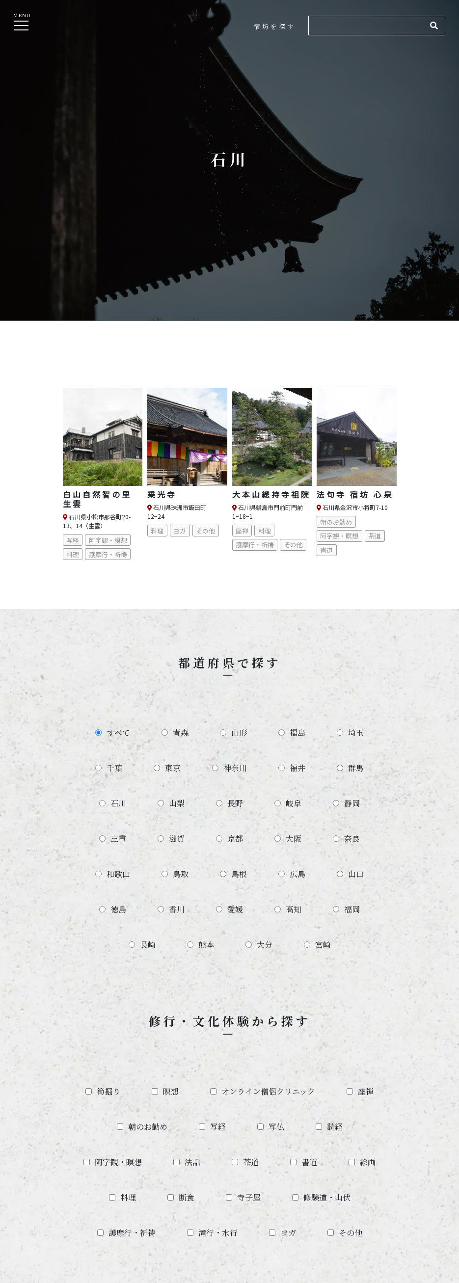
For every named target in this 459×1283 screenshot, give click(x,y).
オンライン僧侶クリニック (268, 1091)
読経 (335, 1126)
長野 (235, 803)
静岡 (352, 803)
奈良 (352, 838)
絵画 (368, 1162)
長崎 (148, 944)
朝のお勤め (147, 1126)
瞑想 (171, 1091)
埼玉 (356, 732)
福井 (297, 768)
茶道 (251, 1162)
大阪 (293, 838)
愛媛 (235, 909)
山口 (356, 874)
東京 (173, 768)
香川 (177, 909)
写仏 (276, 1126)
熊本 (206, 944)
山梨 (177, 803)
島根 (239, 874)
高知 (293, 909)
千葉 (114, 768)
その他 (350, 1232)
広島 (297, 874)
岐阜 (293, 803)
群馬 (356, 768)
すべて (118, 732)
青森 (181, 732)
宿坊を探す (274, 26)
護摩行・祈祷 (132, 1232)
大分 (264, 944)
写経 (218, 1126)
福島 (297, 732)
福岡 (352, 909)
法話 (192, 1162)
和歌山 (118, 874)
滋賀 (177, 838)
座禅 (366, 1091)
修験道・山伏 (327, 1197)
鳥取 (181, 874)
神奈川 (235, 768)
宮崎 (323, 944)
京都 (235, 838)
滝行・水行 (218, 1232)
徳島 (118, 909)
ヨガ (288, 1232)
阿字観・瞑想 (118, 1162)
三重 (118, 838)
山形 (239, 732)
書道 (309, 1162)
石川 (118, 803)
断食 (186, 1197)
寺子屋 (249, 1197)
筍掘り (108, 1091)
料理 (128, 1197)
